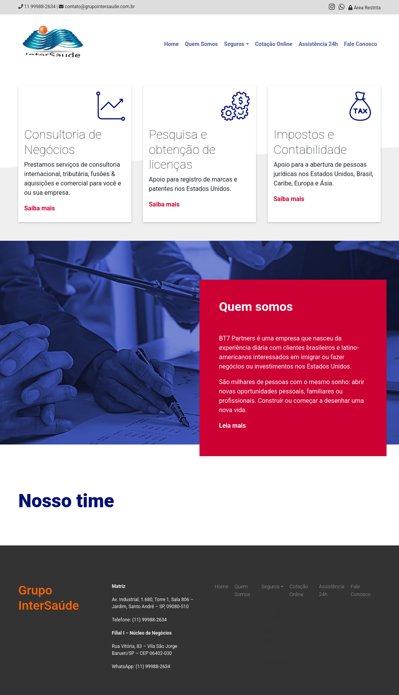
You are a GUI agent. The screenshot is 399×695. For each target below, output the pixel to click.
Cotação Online (274, 44)
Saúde (269, 606)
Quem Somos (201, 44)
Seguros (234, 44)
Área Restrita (364, 8)
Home (171, 44)
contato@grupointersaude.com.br (100, 6)
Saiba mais (39, 208)
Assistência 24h (318, 44)
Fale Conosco (360, 44)
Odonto (271, 618)
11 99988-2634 (39, 6)
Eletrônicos (276, 652)
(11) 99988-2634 (149, 620)
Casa (268, 640)
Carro (268, 629)
